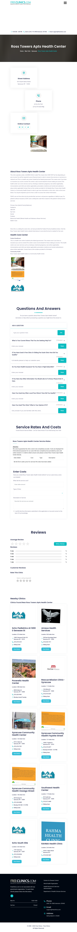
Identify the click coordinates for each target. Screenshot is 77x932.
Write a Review (60, 544)
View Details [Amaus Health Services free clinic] (46, 649)
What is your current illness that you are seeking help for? (31, 340)
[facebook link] (11, 895)
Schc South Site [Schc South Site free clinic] (20, 843)
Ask (61, 332)
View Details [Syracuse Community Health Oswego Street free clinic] (17, 812)
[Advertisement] (38, 17)
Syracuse (34, 51)
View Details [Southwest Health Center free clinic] (46, 808)
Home (22, 51)
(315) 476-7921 (38, 104)
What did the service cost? (21, 480)
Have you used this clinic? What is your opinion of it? (30, 405)
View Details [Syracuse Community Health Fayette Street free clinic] (46, 757)
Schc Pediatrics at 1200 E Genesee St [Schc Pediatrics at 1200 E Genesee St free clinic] (24, 629)
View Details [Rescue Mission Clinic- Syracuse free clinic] (46, 701)
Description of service (19, 498)
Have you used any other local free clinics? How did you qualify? (34, 393)
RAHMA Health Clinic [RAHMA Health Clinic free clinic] (51, 844)
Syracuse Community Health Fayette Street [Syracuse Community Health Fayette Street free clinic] (52, 734)
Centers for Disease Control (51, 880)
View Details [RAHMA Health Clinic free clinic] (46, 859)
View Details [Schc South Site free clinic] (17, 861)
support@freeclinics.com (59, 31)
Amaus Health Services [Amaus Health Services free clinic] (48, 629)
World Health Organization (51, 883)
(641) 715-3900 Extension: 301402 (38, 31)
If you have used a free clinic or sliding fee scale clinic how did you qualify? (37, 354)
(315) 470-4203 (37, 107)
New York (27, 51)
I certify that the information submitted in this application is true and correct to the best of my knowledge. (38, 512)
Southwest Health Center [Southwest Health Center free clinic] (50, 788)
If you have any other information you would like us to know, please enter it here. (37, 380)
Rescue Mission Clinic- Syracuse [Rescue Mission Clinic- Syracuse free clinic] (53, 681)
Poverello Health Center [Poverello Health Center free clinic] (20, 681)
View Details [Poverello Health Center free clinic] (17, 701)
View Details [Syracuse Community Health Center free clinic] (17, 753)
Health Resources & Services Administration (51, 887)
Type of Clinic (17, 489)
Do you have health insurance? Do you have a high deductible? (33, 367)
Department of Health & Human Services (55, 891)
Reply (62, 346)
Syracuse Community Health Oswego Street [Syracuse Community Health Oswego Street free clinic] (23, 789)
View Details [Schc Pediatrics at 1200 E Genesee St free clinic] (17, 649)
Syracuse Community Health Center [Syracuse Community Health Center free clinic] (23, 733)
